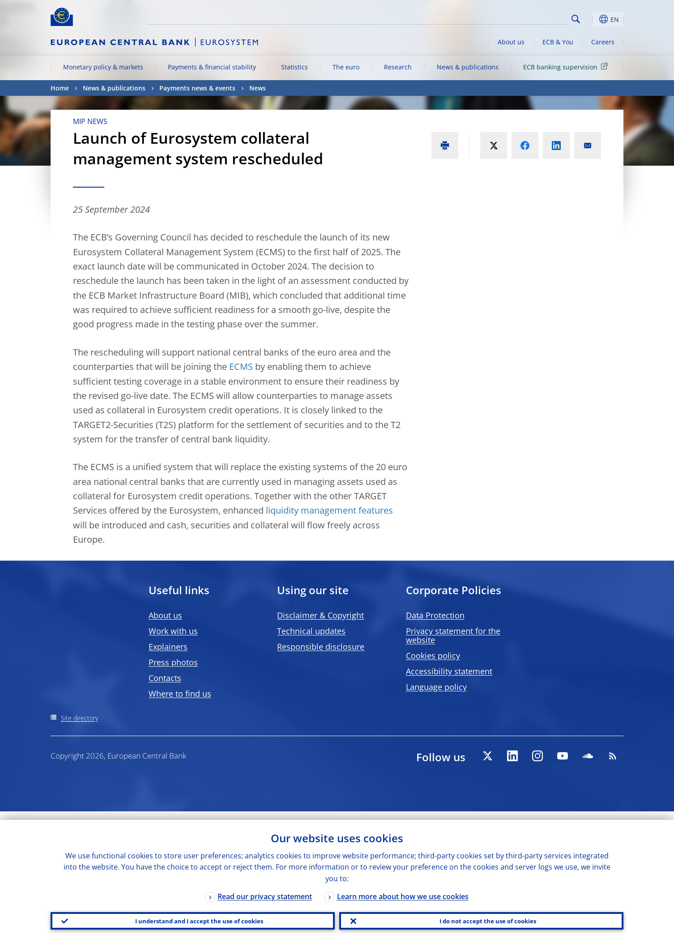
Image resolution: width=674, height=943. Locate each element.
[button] (592, 19)
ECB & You (557, 42)
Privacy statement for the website (453, 635)
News (257, 88)
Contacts (165, 678)
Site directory (79, 718)
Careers (602, 42)
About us (511, 42)
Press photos (173, 662)
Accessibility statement (449, 671)
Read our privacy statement (265, 888)
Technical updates (311, 631)
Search (575, 19)
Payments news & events (197, 88)
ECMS (241, 366)
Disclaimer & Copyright (320, 615)
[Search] (523, 18)
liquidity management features (328, 510)
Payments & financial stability (212, 67)
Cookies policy (433, 655)
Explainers (168, 646)
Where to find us (180, 693)
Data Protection (435, 615)
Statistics (294, 67)
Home (60, 88)
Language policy (436, 687)
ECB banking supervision (567, 66)
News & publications (468, 67)
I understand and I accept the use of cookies (193, 917)
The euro (346, 67)
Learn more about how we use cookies (403, 888)
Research (398, 67)
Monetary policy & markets (103, 67)
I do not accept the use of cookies (481, 917)
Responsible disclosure (320, 646)
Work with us (173, 631)
